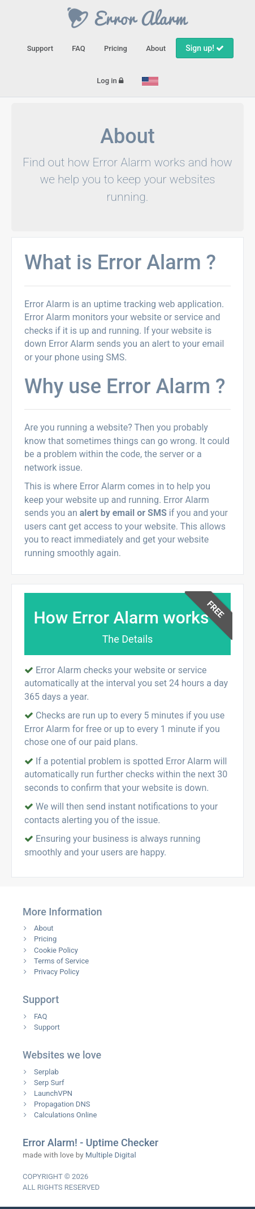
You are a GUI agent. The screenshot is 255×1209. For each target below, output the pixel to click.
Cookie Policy (56, 950)
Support (40, 48)
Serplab (46, 1072)
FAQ (78, 48)
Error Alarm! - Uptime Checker (90, 1142)
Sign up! (204, 48)
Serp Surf (49, 1082)
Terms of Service (61, 961)
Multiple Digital (110, 1154)
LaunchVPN (53, 1093)
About (156, 48)
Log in (110, 80)
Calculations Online (65, 1115)
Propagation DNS (62, 1104)
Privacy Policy (56, 971)
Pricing (115, 48)
